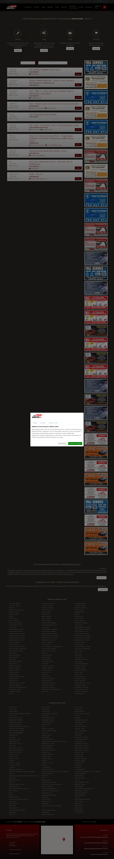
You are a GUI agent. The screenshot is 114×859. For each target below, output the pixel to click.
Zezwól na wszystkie (75, 443)
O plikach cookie (53, 423)
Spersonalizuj (62, 443)
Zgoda (35, 423)
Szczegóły (42, 423)
